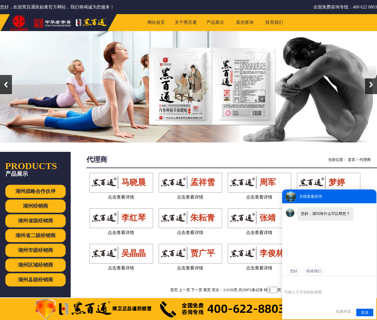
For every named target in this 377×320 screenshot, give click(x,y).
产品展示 (215, 22)
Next (371, 84)
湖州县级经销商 (35, 279)
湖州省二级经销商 (35, 235)
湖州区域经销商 (35, 265)
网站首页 (156, 22)
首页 (351, 159)
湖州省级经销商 (35, 220)
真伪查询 (245, 22)
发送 (365, 312)
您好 (294, 271)
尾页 (207, 290)
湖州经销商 (35, 206)
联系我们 (274, 22)
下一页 (196, 290)
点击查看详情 (121, 197)
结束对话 (343, 311)
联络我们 (313, 271)
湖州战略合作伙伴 (35, 191)
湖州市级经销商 (35, 250)
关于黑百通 (186, 22)
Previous (6, 84)
